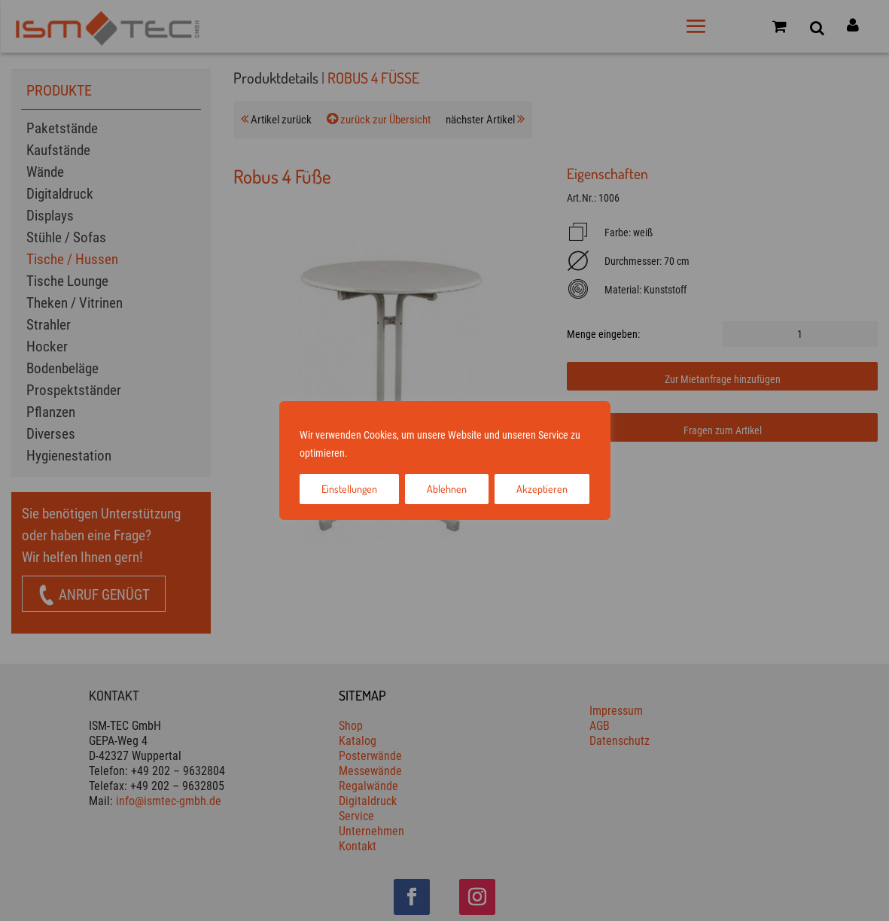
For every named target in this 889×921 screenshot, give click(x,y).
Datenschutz (426, 453)
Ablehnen (447, 488)
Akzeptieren (542, 488)
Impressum (373, 453)
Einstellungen (349, 488)
